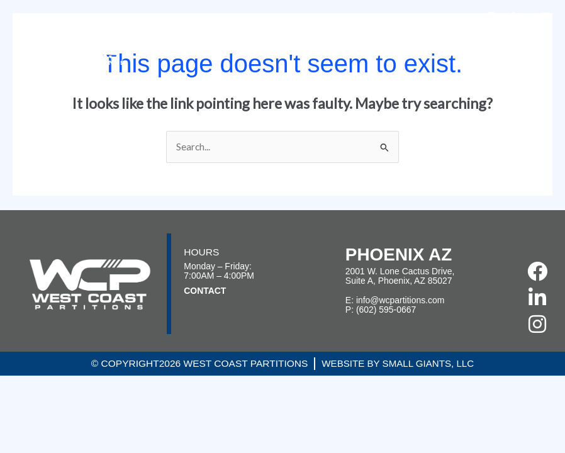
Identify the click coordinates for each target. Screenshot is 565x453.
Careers (421, 40)
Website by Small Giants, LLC (398, 363)
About (246, 40)
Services (362, 40)
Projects (301, 40)
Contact (526, 40)
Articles (474, 40)
